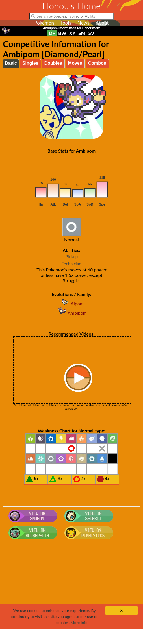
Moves (75, 63)
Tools (65, 23)
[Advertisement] (71, 586)
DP (52, 33)
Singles (30, 63)
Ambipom (71, 312)
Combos (97, 63)
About (102, 23)
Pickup (71, 256)
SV (91, 33)
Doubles (53, 63)
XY (72, 33)
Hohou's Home (71, 5)
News (83, 23)
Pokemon (44, 23)
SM (81, 33)
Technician (71, 263)
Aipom (71, 303)
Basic (11, 63)
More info (79, 622)
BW (62, 33)
